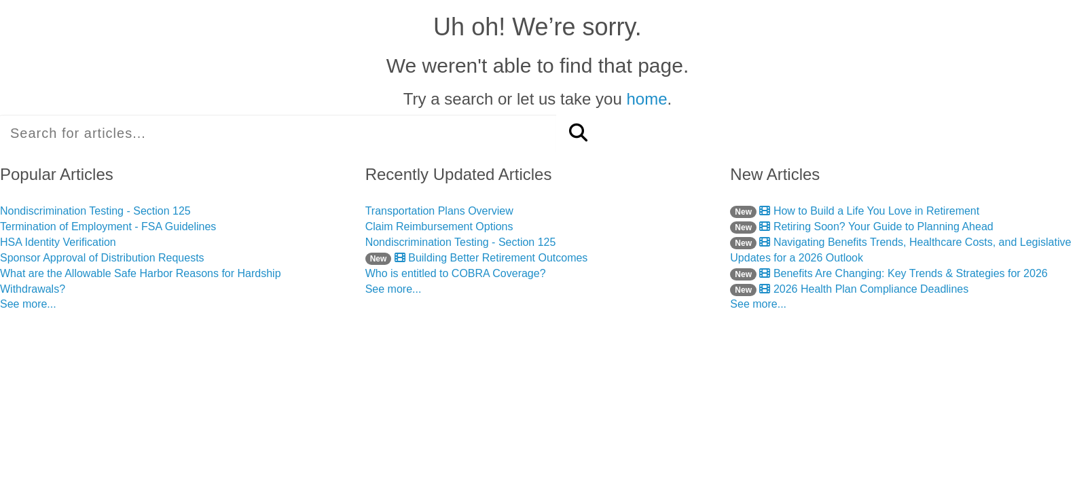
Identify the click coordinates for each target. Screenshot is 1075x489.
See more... (28, 304)
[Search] (578, 133)
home (646, 99)
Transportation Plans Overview (439, 211)
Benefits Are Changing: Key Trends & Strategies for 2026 (888, 273)
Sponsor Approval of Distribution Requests (102, 258)
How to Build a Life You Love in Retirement (854, 211)
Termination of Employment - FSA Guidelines (108, 226)
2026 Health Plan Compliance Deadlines (849, 289)
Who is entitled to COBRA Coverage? (455, 273)
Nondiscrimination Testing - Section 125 (95, 211)
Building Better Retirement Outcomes (476, 258)
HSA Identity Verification (58, 242)
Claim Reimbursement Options (439, 226)
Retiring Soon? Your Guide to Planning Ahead (861, 226)
